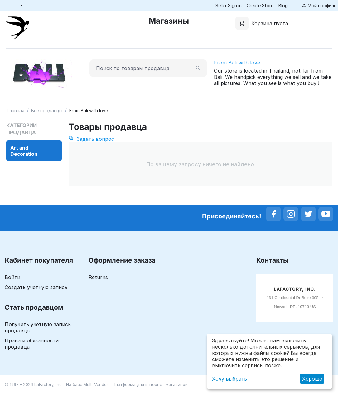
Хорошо (312, 379)
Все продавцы (46, 110)
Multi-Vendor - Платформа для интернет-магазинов (136, 384)
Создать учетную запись (36, 287)
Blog (283, 5)
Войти (12, 277)
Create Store (260, 5)
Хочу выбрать (229, 379)
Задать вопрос (91, 139)
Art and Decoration (23, 151)
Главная (15, 110)
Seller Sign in (228, 5)
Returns (98, 277)
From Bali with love (237, 62)
